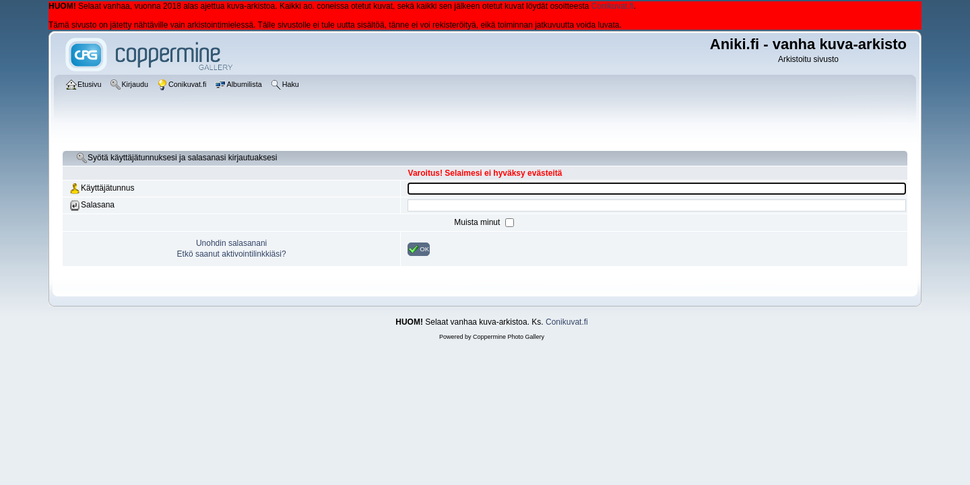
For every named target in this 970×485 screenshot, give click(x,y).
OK (418, 249)
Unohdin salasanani (231, 243)
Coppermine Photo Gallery (508, 336)
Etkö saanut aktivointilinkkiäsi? (231, 254)
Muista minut (478, 222)
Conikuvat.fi (612, 6)
